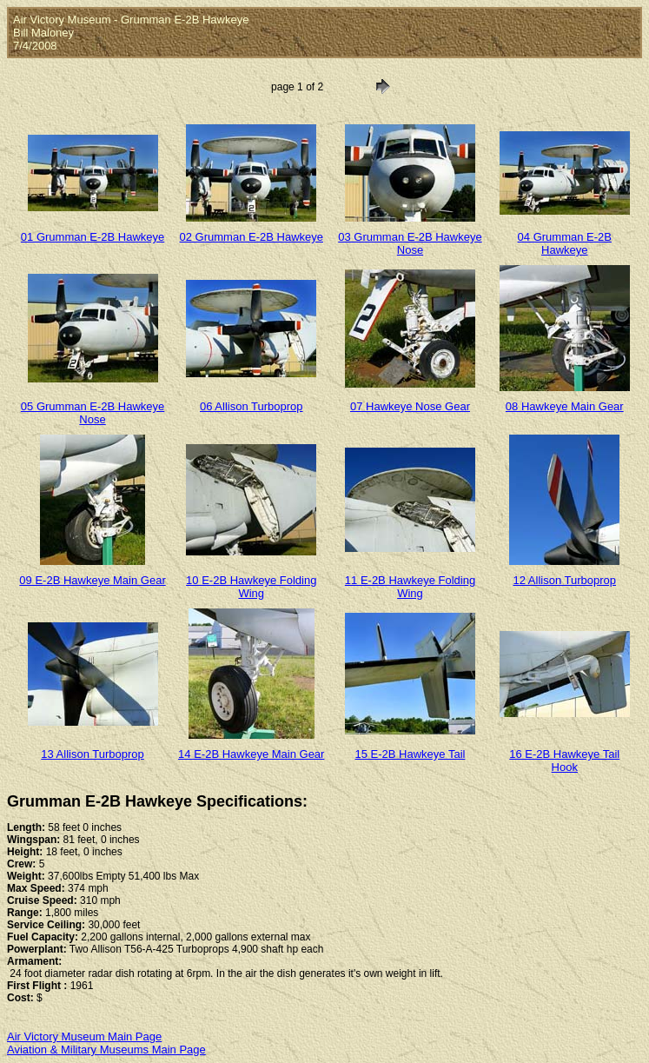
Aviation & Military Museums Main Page (106, 1049)
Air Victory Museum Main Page (84, 1036)
